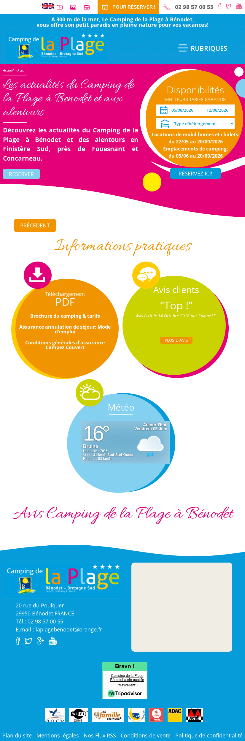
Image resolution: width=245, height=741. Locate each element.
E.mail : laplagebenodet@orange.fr (59, 629)
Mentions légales (57, 735)
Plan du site (17, 735)
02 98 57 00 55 (194, 7)
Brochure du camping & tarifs (65, 316)
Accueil (8, 70)
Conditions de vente (146, 735)
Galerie (75, 7)
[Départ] (219, 110)
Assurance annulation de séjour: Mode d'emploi (65, 329)
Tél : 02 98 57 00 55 (39, 621)
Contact (89, 7)
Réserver (21, 174)
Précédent (35, 225)
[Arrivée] (183, 110)
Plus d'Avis (176, 340)
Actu (21, 70)
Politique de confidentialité (209, 735)
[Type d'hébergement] (195, 123)
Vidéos (62, 7)
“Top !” (176, 305)
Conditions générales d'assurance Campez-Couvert (65, 345)
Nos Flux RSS (100, 735)
